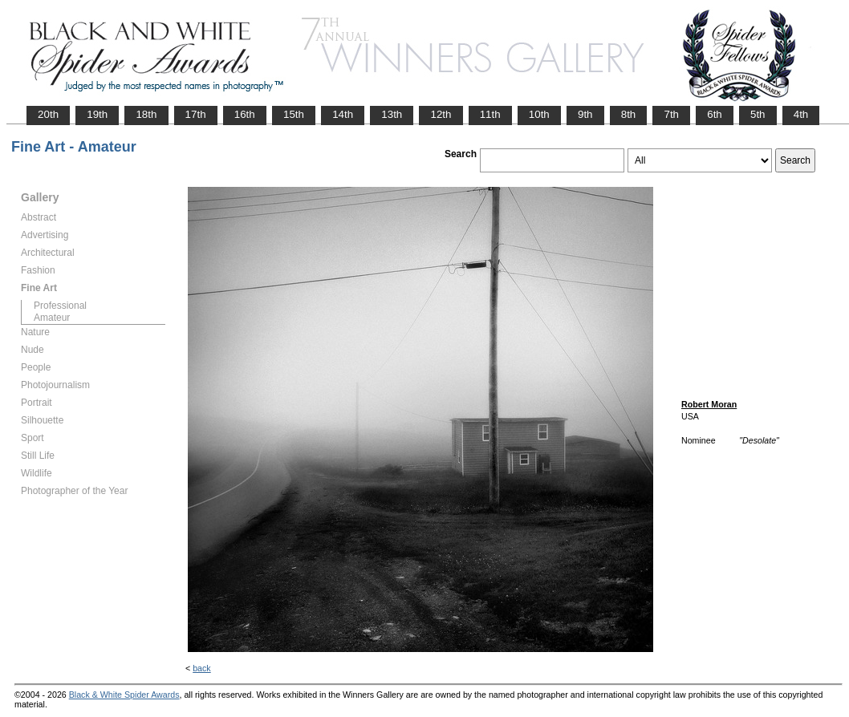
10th (539, 114)
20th (48, 114)
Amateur (52, 317)
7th (671, 114)
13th (391, 114)
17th (196, 114)
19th (97, 114)
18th (146, 114)
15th (293, 114)
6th (714, 114)
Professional (60, 305)
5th (757, 114)
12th (440, 114)
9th (585, 114)
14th (342, 114)
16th (244, 114)
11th (490, 114)
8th (628, 114)
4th (801, 114)
